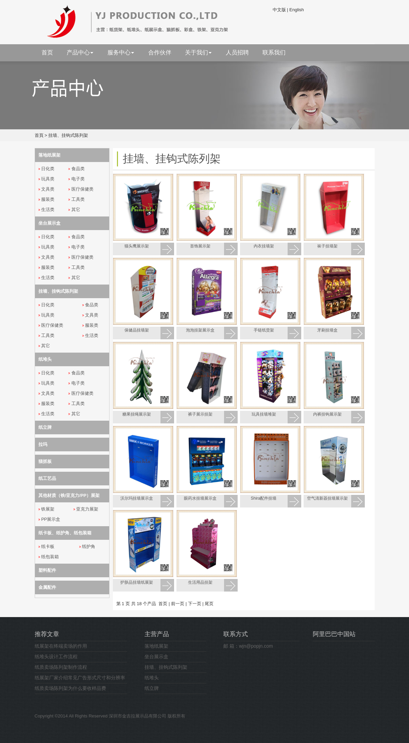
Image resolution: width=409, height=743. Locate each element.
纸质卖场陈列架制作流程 (61, 667)
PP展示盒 (50, 519)
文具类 (47, 189)
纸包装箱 (50, 556)
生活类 (47, 209)
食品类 (78, 168)
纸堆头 (151, 677)
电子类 (78, 178)
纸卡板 (47, 546)
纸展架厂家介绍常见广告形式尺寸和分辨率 (80, 677)
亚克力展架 (87, 509)
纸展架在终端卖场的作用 (61, 646)
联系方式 (235, 634)
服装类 (47, 199)
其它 (75, 209)
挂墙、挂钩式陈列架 (68, 135)
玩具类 (47, 178)
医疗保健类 (82, 189)
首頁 (39, 135)
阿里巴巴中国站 (334, 634)
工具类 (78, 199)
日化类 (47, 168)
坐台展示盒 (156, 656)
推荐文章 (47, 634)
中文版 (279, 9)
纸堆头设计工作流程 (56, 656)
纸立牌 (151, 688)
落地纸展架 (156, 646)
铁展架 (47, 509)
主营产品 (156, 634)
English (296, 9)
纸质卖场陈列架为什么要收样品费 (70, 688)
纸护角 (88, 546)
